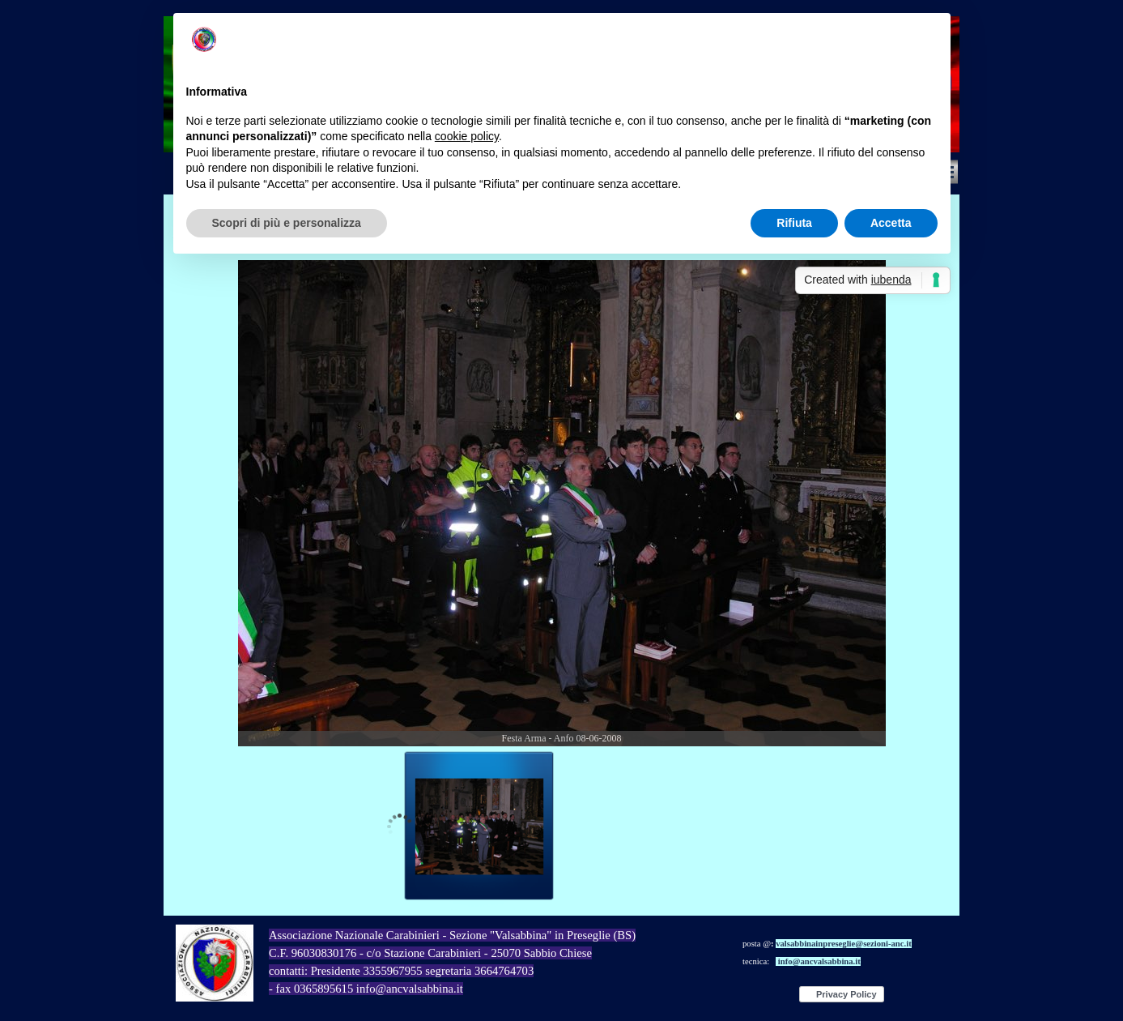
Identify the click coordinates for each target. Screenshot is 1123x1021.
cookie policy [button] (467, 136)
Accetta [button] (891, 222)
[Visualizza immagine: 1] (479, 826)
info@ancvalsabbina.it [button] (819, 961)
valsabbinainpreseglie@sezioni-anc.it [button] (844, 943)
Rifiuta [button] (794, 222)
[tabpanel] (498, 970)
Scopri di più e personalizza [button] (286, 222)
